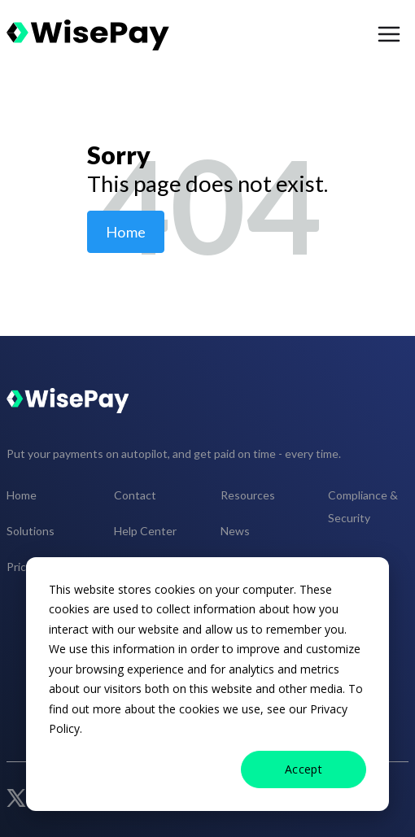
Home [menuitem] (22, 495)
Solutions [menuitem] (31, 531)
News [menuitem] (235, 531)
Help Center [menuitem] (145, 531)
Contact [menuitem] (135, 495)
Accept (303, 769)
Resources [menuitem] (248, 495)
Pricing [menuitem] (24, 566)
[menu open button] (388, 35)
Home (126, 232)
